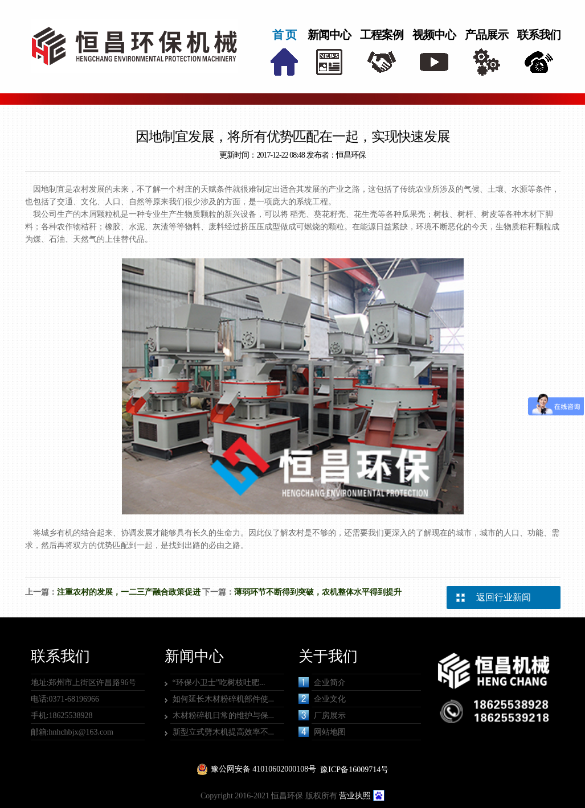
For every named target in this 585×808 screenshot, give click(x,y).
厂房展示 (322, 715)
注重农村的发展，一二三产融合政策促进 (129, 592)
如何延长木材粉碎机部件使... (224, 699)
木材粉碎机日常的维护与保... (224, 715)
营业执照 (355, 795)
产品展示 (486, 34)
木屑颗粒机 (101, 214)
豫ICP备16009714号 (354, 769)
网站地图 (322, 732)
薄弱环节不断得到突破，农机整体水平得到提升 (318, 592)
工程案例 (381, 34)
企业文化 (322, 699)
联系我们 (539, 34)
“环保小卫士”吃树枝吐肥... (219, 682)
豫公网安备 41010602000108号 (264, 769)
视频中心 (434, 34)
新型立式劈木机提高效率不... (224, 732)
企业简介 (322, 682)
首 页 (284, 34)
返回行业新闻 (503, 597)
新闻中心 (329, 34)
